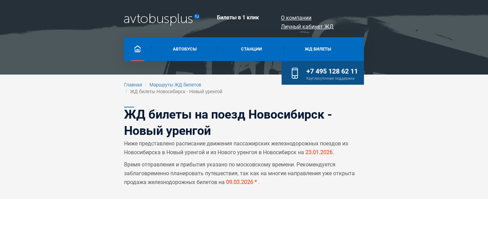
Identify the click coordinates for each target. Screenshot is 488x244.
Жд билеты (297, 48)
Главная (55, 84)
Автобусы (118, 48)
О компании (356, 18)
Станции (207, 48)
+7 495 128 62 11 (410, 47)
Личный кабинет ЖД (412, 18)
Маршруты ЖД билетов (97, 84)
